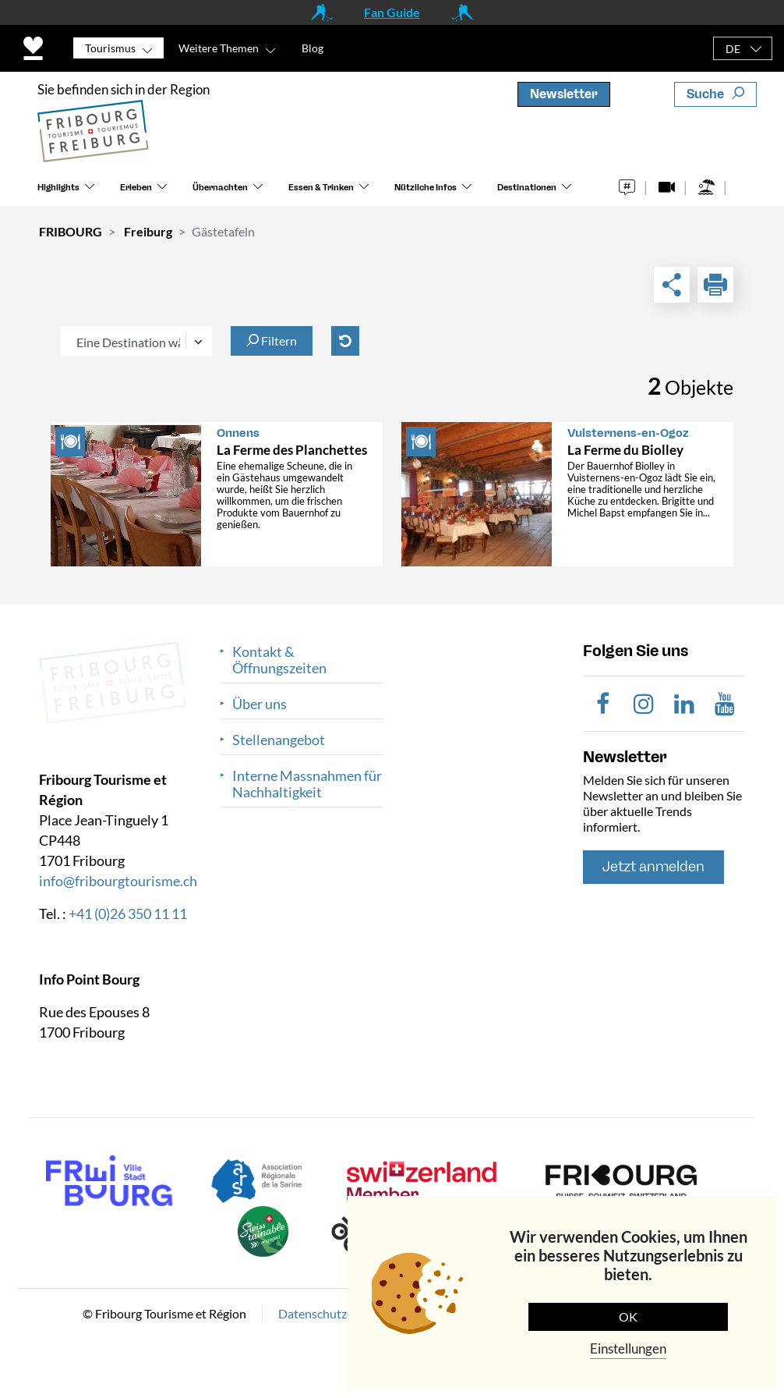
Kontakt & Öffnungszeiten (279, 660)
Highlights (58, 188)
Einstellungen (628, 1348)
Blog (312, 48)
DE (733, 48)
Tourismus (110, 48)
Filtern (271, 340)
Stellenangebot (278, 740)
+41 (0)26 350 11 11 (128, 913)
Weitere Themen (218, 48)
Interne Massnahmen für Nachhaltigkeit (307, 784)
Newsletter (564, 94)
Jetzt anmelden (653, 866)
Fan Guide (392, 12)
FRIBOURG (70, 231)
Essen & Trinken (321, 188)
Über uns (259, 704)
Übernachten (220, 188)
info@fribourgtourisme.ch (118, 880)
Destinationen (526, 188)
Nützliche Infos (425, 188)
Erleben (136, 188)
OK (628, 1316)
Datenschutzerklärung (338, 1313)
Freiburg (148, 231)
